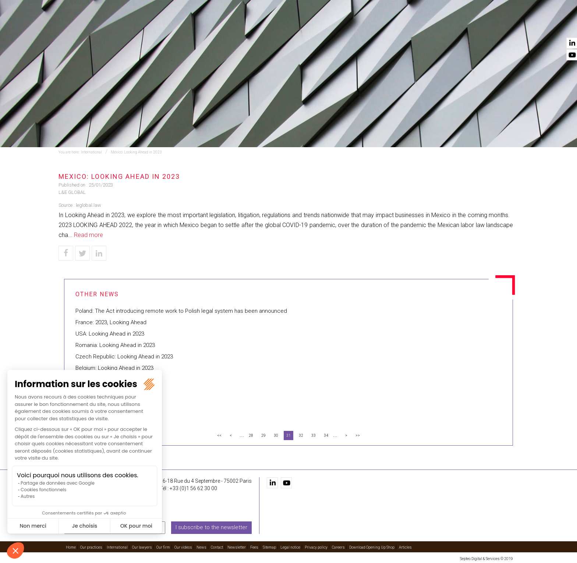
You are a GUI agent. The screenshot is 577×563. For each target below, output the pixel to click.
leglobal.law (88, 205)
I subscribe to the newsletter (211, 527)
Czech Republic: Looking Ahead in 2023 (124, 356)
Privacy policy (316, 547)
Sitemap (269, 547)
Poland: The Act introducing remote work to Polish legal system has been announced (181, 311)
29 (263, 435)
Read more (88, 234)
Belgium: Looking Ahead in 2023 (114, 368)
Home (163, 26)
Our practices (204, 26)
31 (288, 435)
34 (326, 435)
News (467, 26)
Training (250, 26)
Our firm (390, 26)
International (295, 26)
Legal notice (290, 547)
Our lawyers (346, 26)
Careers (338, 547)
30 (276, 435)
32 (301, 435)
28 (251, 435)
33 (313, 435)
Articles (405, 547)
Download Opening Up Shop (371, 547)
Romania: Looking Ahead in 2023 (115, 345)
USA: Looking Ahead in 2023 (109, 333)
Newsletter (236, 547)
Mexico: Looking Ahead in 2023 (136, 152)
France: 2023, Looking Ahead (110, 322)
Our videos (431, 26)
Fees (254, 547)
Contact (501, 26)
